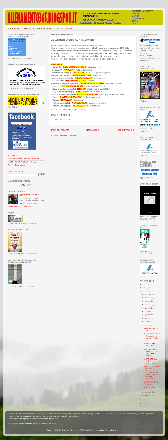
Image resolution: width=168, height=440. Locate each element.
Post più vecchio (125, 130)
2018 (145, 403)
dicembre (148, 294)
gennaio (148, 395)
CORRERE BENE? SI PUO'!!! (151, 383)
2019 (145, 400)
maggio (148, 318)
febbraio (148, 392)
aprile (147, 322)
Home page (92, 130)
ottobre (148, 301)
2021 (145, 288)
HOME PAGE (14, 28)
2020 (145, 291)
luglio (147, 311)
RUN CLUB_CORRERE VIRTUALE (22, 162)
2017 (145, 407)
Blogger (118, 430)
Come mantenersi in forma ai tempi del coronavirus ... (152, 337)
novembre (149, 298)
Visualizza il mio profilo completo (20, 207)
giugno (147, 315)
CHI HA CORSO (150, 388)
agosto (147, 308)
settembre (149, 305)
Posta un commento (62, 120)
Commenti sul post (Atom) (69, 135)
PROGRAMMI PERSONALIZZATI (38, 28)
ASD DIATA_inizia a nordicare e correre (23, 159)
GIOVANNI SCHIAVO (30, 195)
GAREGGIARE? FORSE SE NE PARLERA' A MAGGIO (151, 352)
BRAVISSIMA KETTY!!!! (149, 345)
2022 (145, 284)
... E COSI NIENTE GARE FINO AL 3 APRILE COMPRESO (152, 375)
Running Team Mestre (16, 165)
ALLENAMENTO (64, 28)
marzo (147, 325)
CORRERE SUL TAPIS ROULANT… (150, 361)
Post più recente (60, 130)
